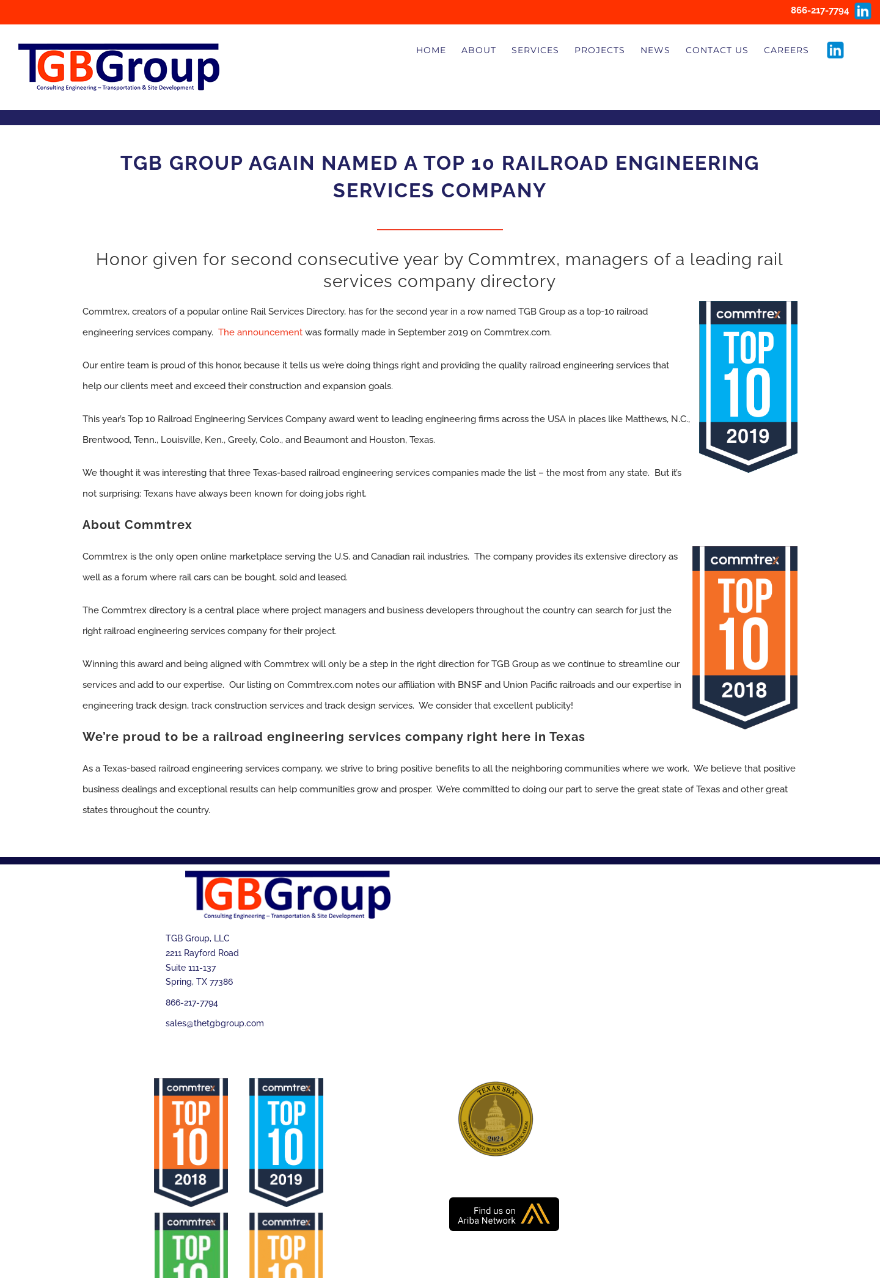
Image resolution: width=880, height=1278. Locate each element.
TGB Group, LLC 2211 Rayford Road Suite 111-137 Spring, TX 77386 (202, 960)
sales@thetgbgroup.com (215, 1023)
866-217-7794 (192, 1002)
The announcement (260, 332)
